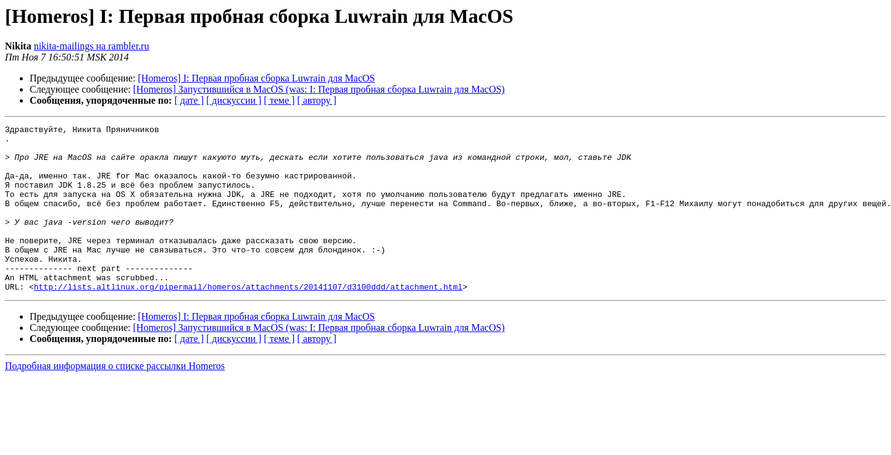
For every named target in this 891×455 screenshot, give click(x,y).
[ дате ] (189, 100)
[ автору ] (316, 100)
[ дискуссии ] (233, 100)
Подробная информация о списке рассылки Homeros (115, 399)
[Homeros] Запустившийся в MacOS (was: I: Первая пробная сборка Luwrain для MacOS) (319, 89)
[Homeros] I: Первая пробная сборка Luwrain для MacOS (256, 78)
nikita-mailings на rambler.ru (91, 46)
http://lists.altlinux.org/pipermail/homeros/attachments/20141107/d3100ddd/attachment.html (248, 319)
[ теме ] (279, 100)
